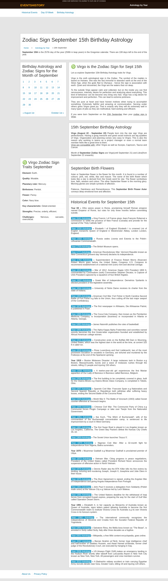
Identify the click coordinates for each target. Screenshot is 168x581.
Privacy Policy (40, 574)
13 (53, 87)
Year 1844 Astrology (81, 288)
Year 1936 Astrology (81, 378)
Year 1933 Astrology (82, 371)
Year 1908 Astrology (81, 330)
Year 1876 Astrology (81, 306)
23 (29, 99)
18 (41, 93)
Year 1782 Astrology (82, 260)
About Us (26, 574)
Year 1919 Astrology (81, 350)
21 (58, 93)
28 (58, 99)
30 (29, 105)
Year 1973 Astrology (81, 459)
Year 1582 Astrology (82, 239)
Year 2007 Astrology (81, 541)
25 (41, 99)
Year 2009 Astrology (81, 551)
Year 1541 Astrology (81, 218)
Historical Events (29, 12)
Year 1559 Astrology (81, 228)
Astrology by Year (139, 5)
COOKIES (102, 1)
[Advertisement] (84, 25)
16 (29, 93)
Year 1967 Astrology (81, 427)
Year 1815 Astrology (81, 270)
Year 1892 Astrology (81, 324)
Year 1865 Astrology (81, 296)
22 (24, 99)
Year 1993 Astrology (81, 528)
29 (24, 105)
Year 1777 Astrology (81, 252)
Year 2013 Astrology (81, 561)
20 (53, 93)
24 (35, 99)
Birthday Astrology (65, 12)
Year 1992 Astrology (83, 517)
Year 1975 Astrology (81, 479)
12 (47, 87)
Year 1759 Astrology (81, 246)
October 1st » (57, 113)
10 (35, 87)
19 (47, 93)
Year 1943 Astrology (81, 399)
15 (24, 93)
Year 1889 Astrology (81, 314)
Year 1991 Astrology (81, 495)
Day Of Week (47, 12)
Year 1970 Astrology (82, 443)
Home (26, 48)
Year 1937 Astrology (81, 389)
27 (53, 99)
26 (47, 99)
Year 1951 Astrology (82, 417)
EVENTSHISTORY (32, 5)
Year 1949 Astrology (81, 407)
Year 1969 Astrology (81, 437)
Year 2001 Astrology (81, 536)
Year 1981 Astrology (81, 487)
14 (58, 87)
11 (41, 87)
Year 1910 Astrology (81, 340)
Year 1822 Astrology (81, 280)
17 (35, 93)
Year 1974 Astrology (81, 469)
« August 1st (28, 113)
